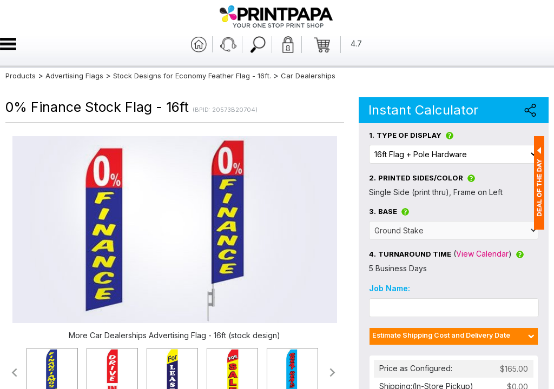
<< (14, 372)
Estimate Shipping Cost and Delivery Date (441, 335)
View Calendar (482, 253)
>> (333, 372)
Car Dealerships (308, 75)
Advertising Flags (74, 75)
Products (20, 75)
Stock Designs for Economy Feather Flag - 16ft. (192, 75)
